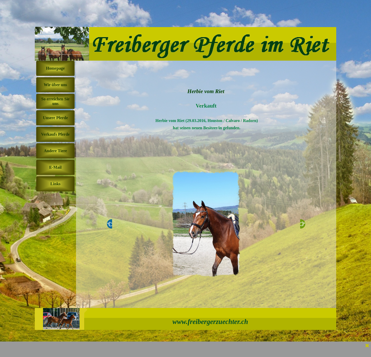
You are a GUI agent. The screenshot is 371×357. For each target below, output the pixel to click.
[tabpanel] (206, 131)
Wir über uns (55, 85)
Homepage (55, 68)
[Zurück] (109, 224)
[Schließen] (367, 346)
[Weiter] (302, 224)
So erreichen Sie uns (55, 101)
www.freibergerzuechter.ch (210, 322)
